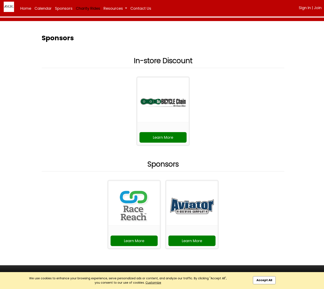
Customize (153, 283)
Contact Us (140, 8)
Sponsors (64, 8)
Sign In (305, 7)
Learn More (163, 137)
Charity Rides (88, 8)
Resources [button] (114, 8)
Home (25, 8)
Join (318, 7)
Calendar (43, 8)
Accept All (264, 280)
